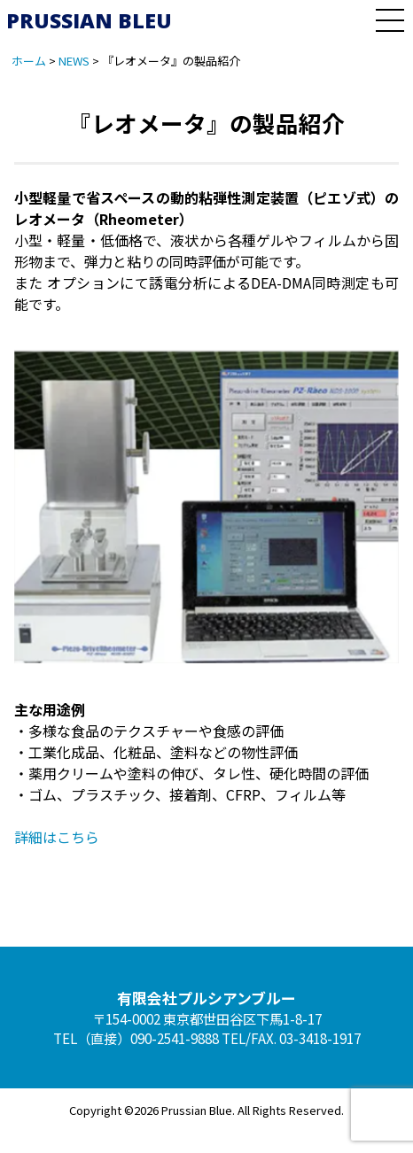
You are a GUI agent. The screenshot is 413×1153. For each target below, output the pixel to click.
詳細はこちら (56, 836)
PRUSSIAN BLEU (89, 20)
